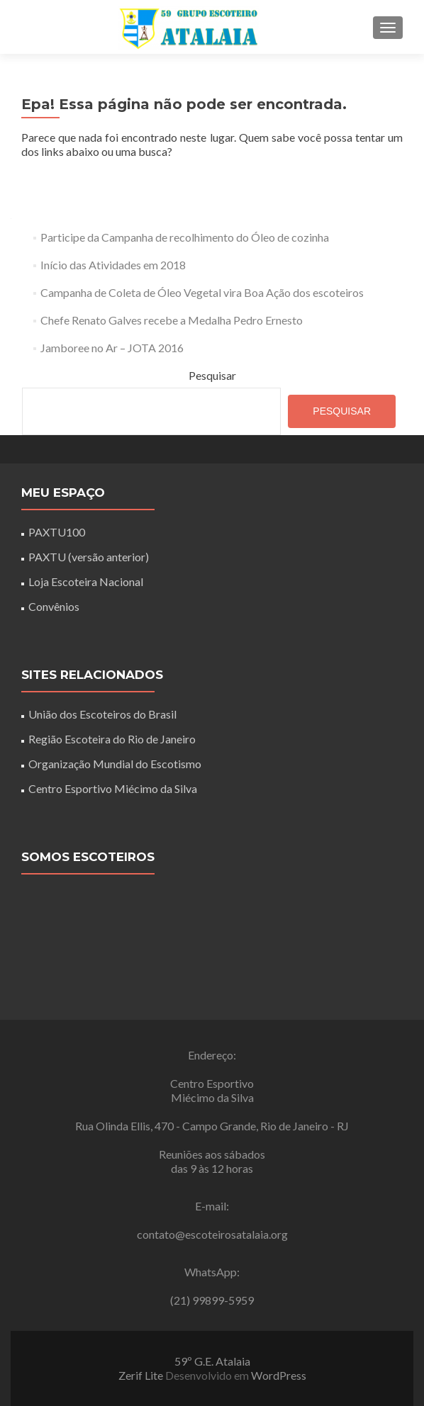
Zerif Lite (141, 1375)
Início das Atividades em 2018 (113, 264)
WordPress (278, 1375)
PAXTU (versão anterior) (88, 556)
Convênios (53, 606)
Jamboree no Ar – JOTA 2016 (112, 347)
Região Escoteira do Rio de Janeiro (112, 739)
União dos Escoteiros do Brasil (102, 714)
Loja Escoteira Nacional (85, 581)
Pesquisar (212, 375)
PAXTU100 (56, 532)
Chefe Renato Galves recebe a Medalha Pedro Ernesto (171, 320)
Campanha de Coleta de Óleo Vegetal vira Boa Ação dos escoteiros (202, 292)
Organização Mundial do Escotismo (114, 763)
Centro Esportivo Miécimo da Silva (112, 788)
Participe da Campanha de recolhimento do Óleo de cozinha (184, 237)
